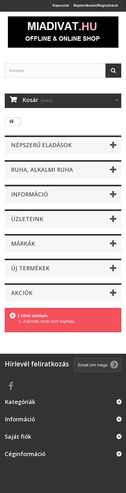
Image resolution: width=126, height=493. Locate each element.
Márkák (23, 243)
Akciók (22, 293)
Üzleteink (27, 219)
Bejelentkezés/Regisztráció (96, 5)
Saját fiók (18, 436)
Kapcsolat (60, 5)
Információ (29, 194)
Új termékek (30, 268)
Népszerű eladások (41, 145)
